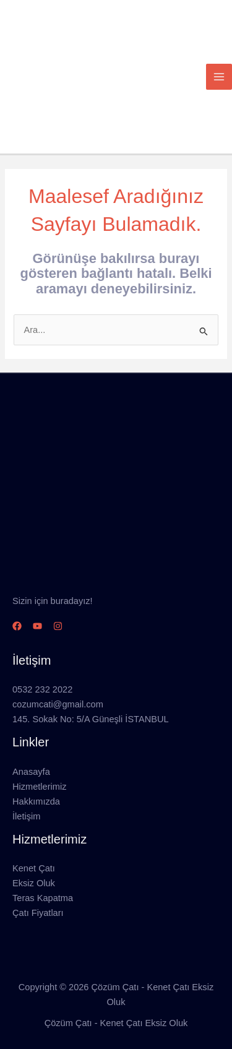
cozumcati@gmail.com (57, 704)
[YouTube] (37, 626)
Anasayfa (31, 772)
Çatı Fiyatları (38, 913)
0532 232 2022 (42, 689)
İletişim (26, 816)
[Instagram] (57, 626)
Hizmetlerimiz (39, 787)
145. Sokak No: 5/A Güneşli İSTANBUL (90, 719)
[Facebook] (17, 626)
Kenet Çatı (33, 868)
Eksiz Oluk (33, 883)
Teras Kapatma (42, 898)
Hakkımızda (36, 801)
